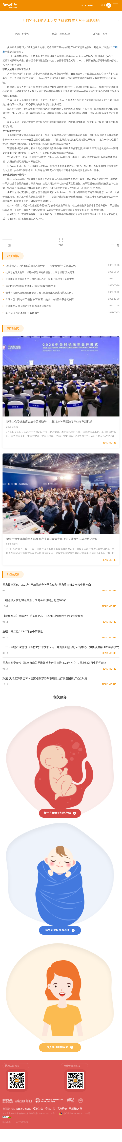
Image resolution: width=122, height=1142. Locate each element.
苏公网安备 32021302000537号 (77, 1113)
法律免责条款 (22, 1122)
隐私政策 (7, 1122)
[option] (32, 1077)
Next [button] (117, 1079)
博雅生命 (37, 1108)
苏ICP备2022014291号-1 (45, 1113)
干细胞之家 (75, 1108)
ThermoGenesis (22, 1108)
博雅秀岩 (62, 1108)
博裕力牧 (50, 1108)
